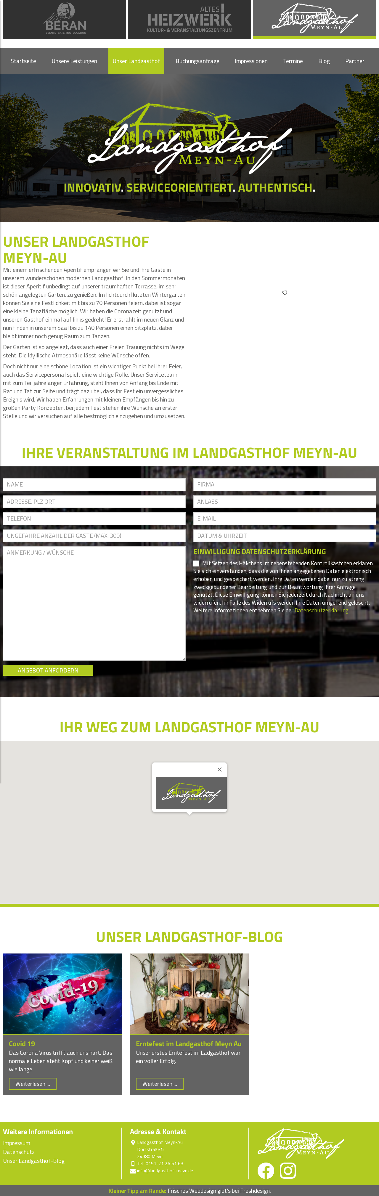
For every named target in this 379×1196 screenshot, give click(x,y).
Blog (324, 60)
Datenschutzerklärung (322, 610)
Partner (354, 60)
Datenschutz (19, 1151)
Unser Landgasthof (136, 60)
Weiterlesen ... (32, 1083)
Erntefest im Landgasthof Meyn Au (189, 1043)
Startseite (23, 60)
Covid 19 (22, 1043)
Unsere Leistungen (74, 60)
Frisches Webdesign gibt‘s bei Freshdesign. (189, 1190)
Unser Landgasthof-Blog (34, 1160)
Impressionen (251, 60)
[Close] (220, 769)
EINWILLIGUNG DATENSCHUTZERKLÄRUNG (259, 551)
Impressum (16, 1143)
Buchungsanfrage (197, 60)
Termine (293, 60)
